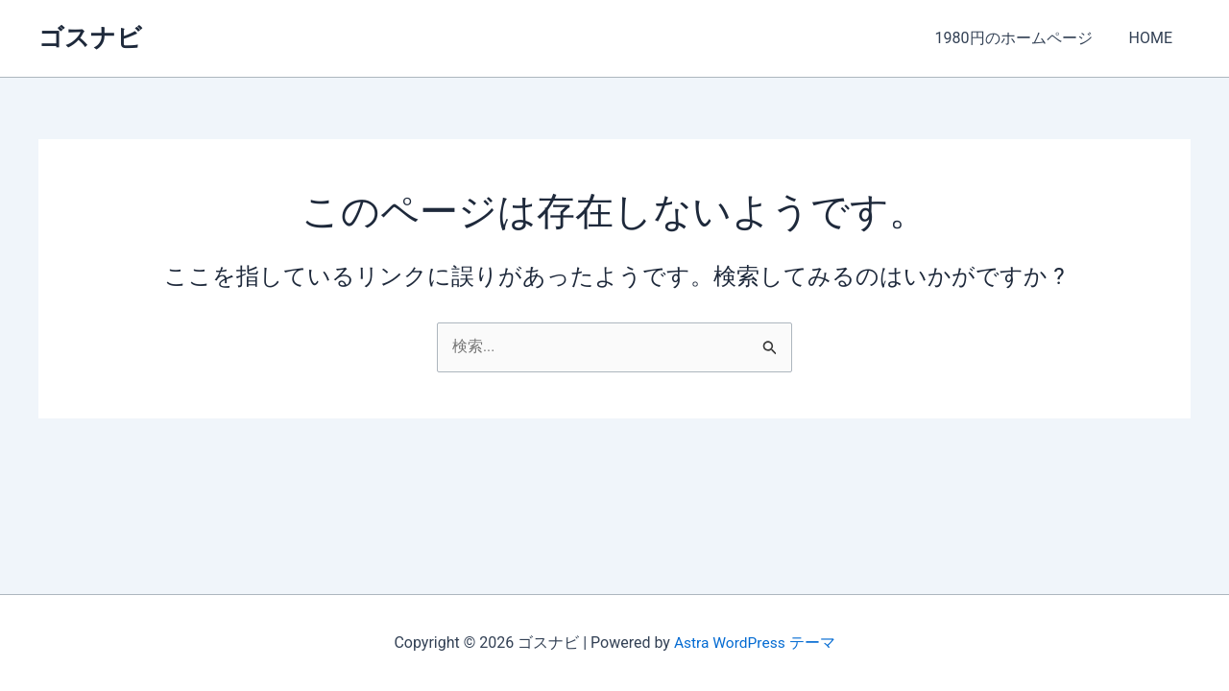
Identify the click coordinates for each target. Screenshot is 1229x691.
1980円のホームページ (1022, 38)
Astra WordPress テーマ (754, 642)
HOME (1153, 38)
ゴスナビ (90, 37)
